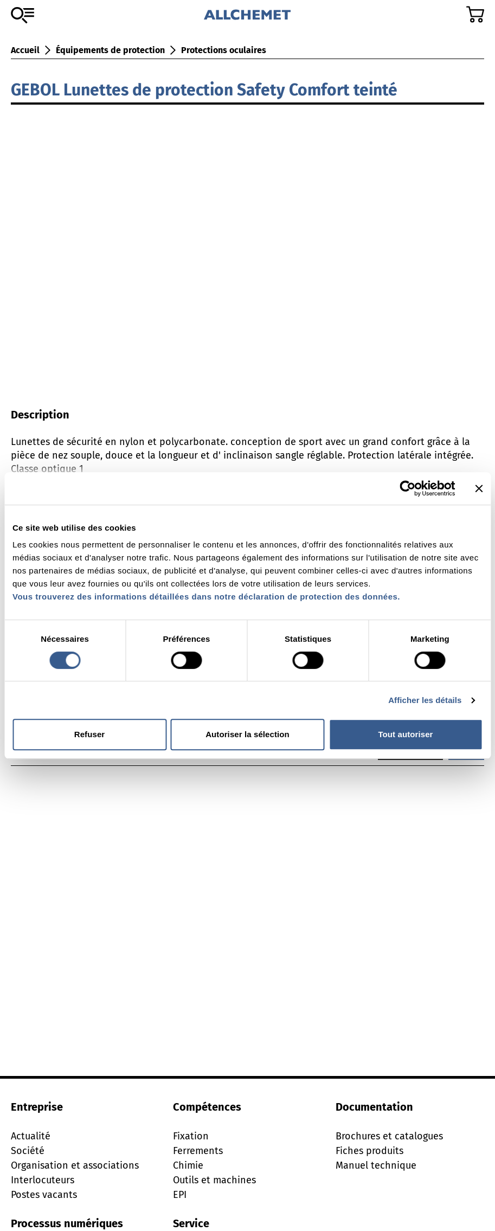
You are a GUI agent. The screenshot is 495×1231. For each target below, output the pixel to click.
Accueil (25, 50)
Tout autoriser (405, 734)
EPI (180, 1195)
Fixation (191, 1136)
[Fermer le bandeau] (479, 488)
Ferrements (198, 1151)
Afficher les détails (424, 700)
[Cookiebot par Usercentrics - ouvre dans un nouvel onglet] (407, 488)
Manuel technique (376, 1165)
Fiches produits (369, 1151)
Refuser (89, 734)
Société (27, 1151)
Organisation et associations (75, 1165)
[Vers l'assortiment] (22, 15)
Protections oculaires (223, 50)
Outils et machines (214, 1180)
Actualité (30, 1136)
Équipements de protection (110, 50)
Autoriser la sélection (247, 734)
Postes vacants (44, 1195)
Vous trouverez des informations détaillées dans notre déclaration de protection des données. (206, 596)
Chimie (188, 1165)
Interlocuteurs (42, 1180)
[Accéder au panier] (475, 14)
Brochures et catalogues (389, 1136)
